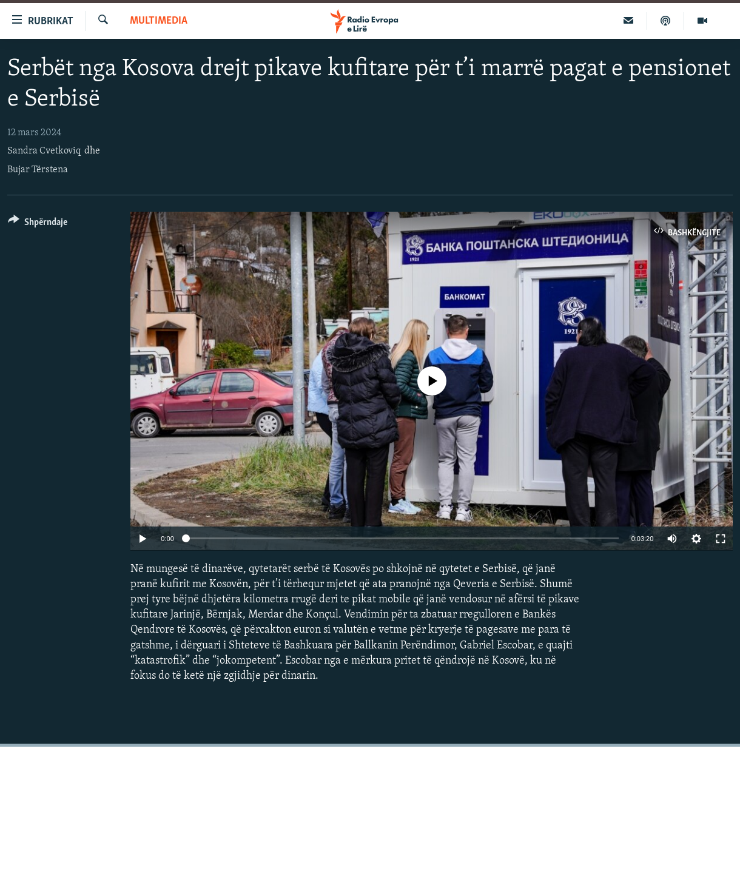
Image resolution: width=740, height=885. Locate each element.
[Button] (37, 224)
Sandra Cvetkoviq (44, 151)
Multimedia (158, 21)
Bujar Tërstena (37, 170)
